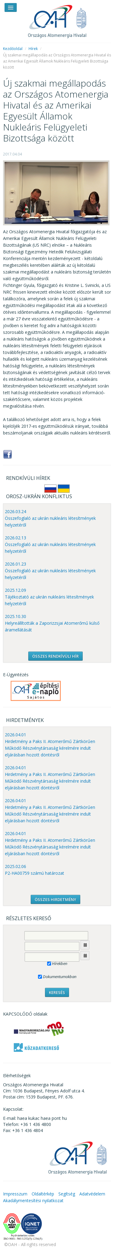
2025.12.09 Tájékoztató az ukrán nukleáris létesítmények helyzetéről (49, 596)
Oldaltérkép (43, 1194)
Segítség (66, 1194)
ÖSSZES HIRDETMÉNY (55, 899)
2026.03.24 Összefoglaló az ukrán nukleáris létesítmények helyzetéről (50, 518)
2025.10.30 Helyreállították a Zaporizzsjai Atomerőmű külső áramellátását (52, 623)
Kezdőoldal (12, 48)
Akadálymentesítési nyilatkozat (33, 1200)
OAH (57, 19)
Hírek (33, 48)
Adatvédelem (92, 1194)
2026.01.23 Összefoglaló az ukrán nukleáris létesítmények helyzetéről (50, 570)
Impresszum (15, 1194)
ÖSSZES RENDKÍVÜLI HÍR (55, 656)
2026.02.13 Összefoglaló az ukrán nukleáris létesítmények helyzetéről (50, 544)
